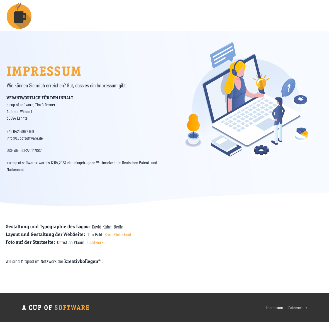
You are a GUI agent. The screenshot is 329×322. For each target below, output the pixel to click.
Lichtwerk (95, 242)
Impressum (274, 307)
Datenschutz (297, 307)
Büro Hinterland (117, 234)
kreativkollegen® (83, 261)
